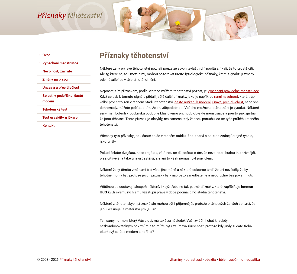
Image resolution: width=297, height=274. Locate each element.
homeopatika (249, 260)
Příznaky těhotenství (75, 260)
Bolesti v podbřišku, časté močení (62, 98)
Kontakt (48, 126)
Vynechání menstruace (60, 63)
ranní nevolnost (226, 97)
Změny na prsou (55, 79)
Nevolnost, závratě (57, 71)
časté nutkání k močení (192, 102)
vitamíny (176, 260)
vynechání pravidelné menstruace (233, 91)
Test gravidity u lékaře (59, 117)
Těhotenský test (54, 109)
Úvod (46, 55)
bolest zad (194, 260)
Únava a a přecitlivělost (60, 87)
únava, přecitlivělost (227, 102)
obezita (210, 260)
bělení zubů (227, 260)
